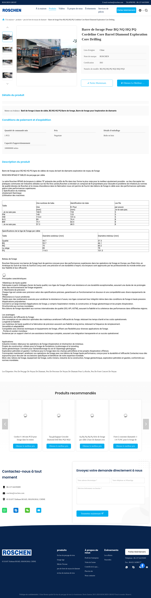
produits (18, 20)
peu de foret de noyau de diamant (34, 20)
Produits (52, 8)
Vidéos (62, 8)
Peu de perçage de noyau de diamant (29, 371)
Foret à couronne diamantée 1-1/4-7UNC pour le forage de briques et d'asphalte (125, 440)
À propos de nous (75, 8)
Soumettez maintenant (92, 513)
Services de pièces (103, 10)
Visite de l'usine (90, 562)
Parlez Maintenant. (126, 10)
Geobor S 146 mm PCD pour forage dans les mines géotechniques (25, 440)
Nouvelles (107, 560)
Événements (90, 8)
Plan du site (89, 571)
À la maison (41, 8)
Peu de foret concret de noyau (103, 371)
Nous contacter (90, 576)
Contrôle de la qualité (92, 567)
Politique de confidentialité (28, 594)
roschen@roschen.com (15, 493)
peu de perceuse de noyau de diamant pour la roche (68, 371)
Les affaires (108, 555)
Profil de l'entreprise (92, 558)
